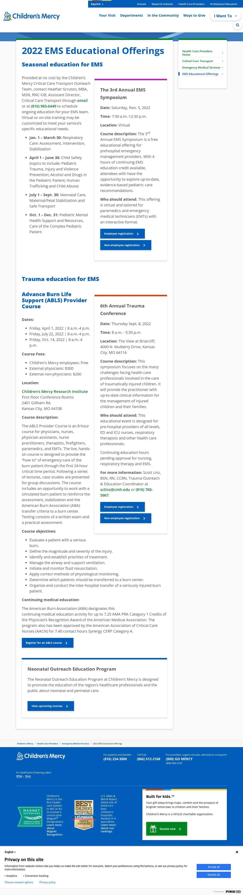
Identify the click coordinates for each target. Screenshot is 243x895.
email (82, 100)
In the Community (163, 15)
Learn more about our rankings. (108, 828)
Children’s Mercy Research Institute (55, 391)
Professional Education (223, 4)
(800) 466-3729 (174, 763)
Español (97, 4)
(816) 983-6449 (43, 106)
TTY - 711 (23, 776)
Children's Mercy (25, 743)
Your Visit (107, 15)
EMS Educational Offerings (202, 74)
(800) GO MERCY (179, 759)
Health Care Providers (191, 4)
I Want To (225, 15)
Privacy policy (47, 882)
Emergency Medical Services (202, 67)
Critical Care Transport (202, 61)
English (11, 852)
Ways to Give (194, 15)
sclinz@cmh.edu (115, 489)
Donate (141, 4)
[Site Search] (237, 25)
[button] (122, 234)
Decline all (214, 874)
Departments (131, 15)
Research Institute (162, 4)
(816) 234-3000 (115, 759)
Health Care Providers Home (202, 52)
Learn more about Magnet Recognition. (55, 829)
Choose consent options (19, 882)
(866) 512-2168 (148, 759)
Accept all (214, 866)
